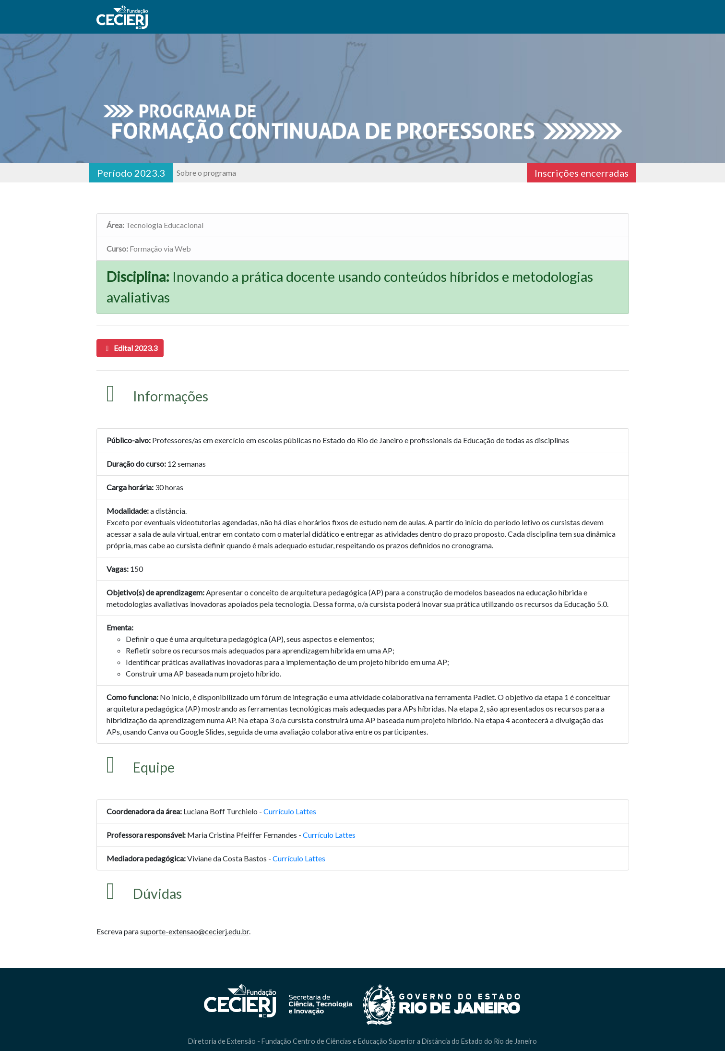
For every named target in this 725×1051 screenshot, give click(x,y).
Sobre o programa (206, 172)
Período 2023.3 (131, 173)
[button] (130, 348)
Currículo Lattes (289, 811)
